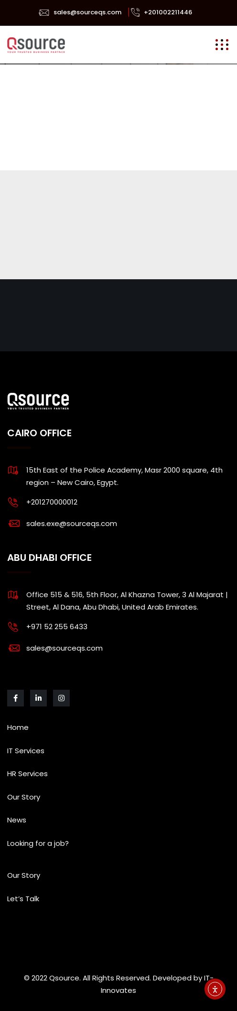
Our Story (23, 797)
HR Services (27, 774)
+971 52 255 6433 (56, 626)
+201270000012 (51, 502)
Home (18, 727)
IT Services (25, 751)
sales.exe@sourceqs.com (71, 523)
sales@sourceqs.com (87, 12)
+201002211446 (168, 12)
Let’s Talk (23, 899)
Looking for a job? (38, 843)
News (16, 820)
